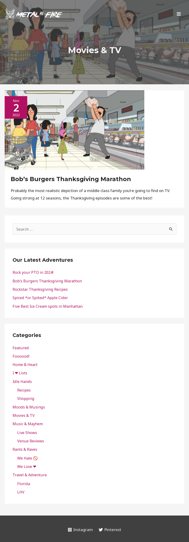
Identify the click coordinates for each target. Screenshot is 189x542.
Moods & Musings (29, 407)
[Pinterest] (110, 530)
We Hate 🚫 (27, 458)
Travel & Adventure (30, 474)
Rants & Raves (25, 449)
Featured (21, 347)
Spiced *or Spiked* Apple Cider (40, 297)
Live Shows (27, 432)
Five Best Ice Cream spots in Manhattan (48, 306)
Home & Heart (25, 364)
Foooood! (21, 356)
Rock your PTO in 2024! (33, 272)
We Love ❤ (26, 466)
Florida (23, 483)
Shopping (25, 398)
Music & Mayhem (28, 423)
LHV (20, 492)
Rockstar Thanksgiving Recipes (40, 289)
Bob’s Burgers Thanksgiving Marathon (71, 179)
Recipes (24, 390)
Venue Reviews (30, 441)
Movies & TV (24, 415)
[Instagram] (80, 530)
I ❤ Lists (20, 372)
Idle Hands (22, 381)
